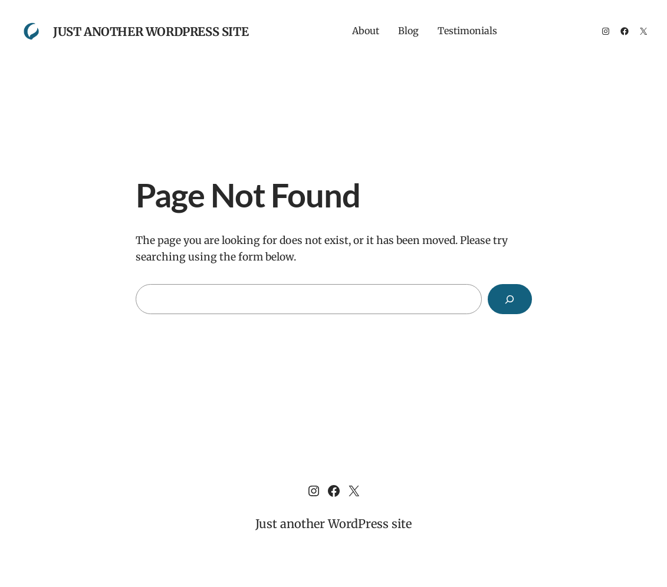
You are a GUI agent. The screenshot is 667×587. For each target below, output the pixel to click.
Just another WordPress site (150, 31)
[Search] (509, 299)
